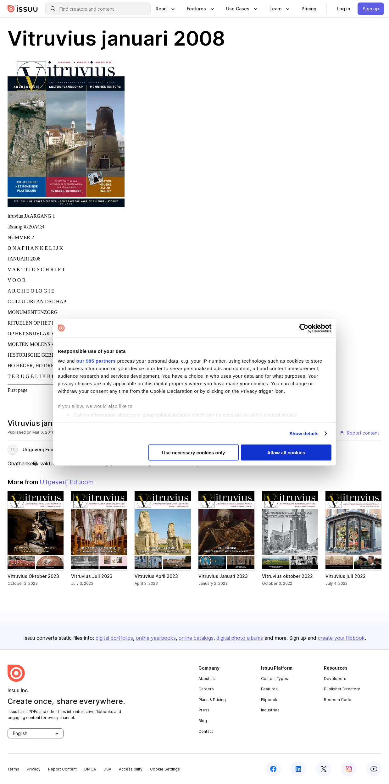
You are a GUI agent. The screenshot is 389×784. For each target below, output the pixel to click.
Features (269, 689)
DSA (107, 769)
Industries (270, 710)
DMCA (90, 769)
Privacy (34, 769)
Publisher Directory (342, 689)
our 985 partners (96, 361)
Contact (205, 731)
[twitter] (323, 768)
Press (203, 710)
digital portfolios (114, 638)
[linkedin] (298, 768)
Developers (335, 678)
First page (18, 390)
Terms (13, 769)
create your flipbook (341, 638)
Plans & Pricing (212, 699)
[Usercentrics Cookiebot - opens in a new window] (303, 328)
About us (206, 678)
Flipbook (269, 699)
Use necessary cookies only (193, 452)
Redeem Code (337, 699)
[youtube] (373, 768)
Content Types (274, 678)
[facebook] (273, 768)
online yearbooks (156, 638)
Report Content (62, 769)
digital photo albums (239, 638)
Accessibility (130, 769)
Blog (202, 720)
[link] (309, 9)
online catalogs (196, 638)
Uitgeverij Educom (43, 449)
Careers (206, 689)
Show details (304, 433)
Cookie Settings (165, 769)
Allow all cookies (286, 452)
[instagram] (348, 768)
